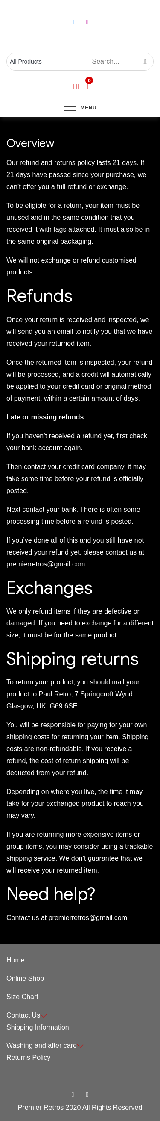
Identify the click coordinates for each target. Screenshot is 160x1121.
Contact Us (26, 1015)
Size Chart (22, 996)
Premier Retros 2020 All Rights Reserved (80, 1107)
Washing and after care (45, 1045)
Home (15, 960)
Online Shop (25, 978)
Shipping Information (37, 1027)
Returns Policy (28, 1057)
